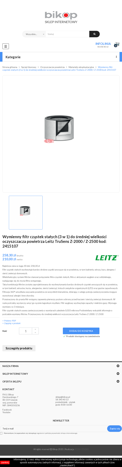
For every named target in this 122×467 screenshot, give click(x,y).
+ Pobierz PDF (9, 321)
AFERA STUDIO (81, 449)
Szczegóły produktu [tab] (19, 348)
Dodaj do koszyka (81, 331)
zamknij (5, 462)
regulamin (40, 433)
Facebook (7, 409)
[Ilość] (29, 331)
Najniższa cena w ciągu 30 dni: (21, 266)
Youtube (6, 412)
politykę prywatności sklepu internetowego (61, 433)
